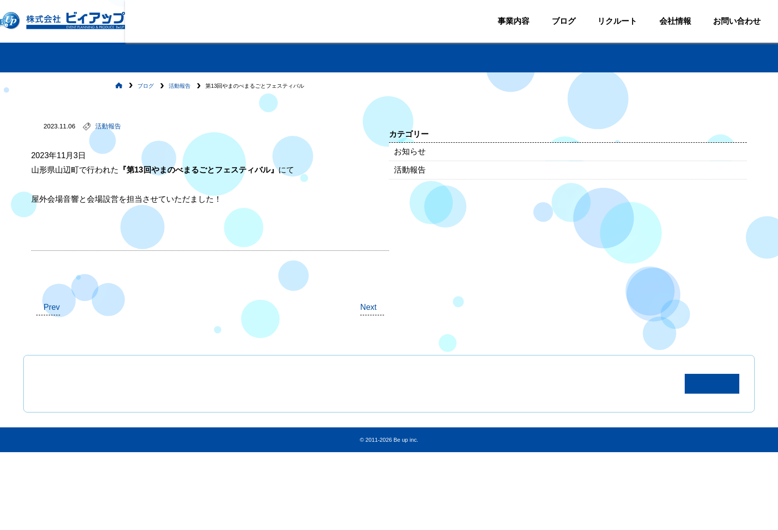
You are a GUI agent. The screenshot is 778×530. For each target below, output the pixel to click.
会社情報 (668, 20)
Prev (112, 348)
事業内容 (506, 20)
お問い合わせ (729, 20)
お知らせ (549, 157)
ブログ (556, 20)
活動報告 (168, 137)
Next (467, 348)
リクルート (610, 20)
